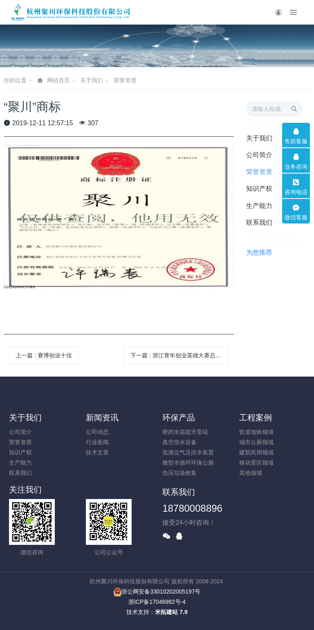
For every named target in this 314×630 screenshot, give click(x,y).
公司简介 (259, 154)
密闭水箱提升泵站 (185, 432)
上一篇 (44, 355)
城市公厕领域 (256, 442)
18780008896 (192, 508)
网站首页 (58, 80)
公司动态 (97, 432)
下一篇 (179, 355)
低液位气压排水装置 (188, 452)
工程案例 (255, 417)
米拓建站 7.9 (171, 612)
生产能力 (259, 205)
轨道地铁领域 (256, 432)
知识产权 (259, 188)
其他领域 (250, 473)
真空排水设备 (179, 442)
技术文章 (97, 452)
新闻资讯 (102, 417)
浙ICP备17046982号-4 (157, 601)
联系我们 (259, 222)
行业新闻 (97, 442)
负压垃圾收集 (179, 473)
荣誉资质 (125, 80)
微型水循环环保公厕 (188, 462)
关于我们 (91, 80)
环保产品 (178, 417)
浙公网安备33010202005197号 (156, 591)
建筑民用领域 (256, 452)
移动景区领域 (256, 462)
